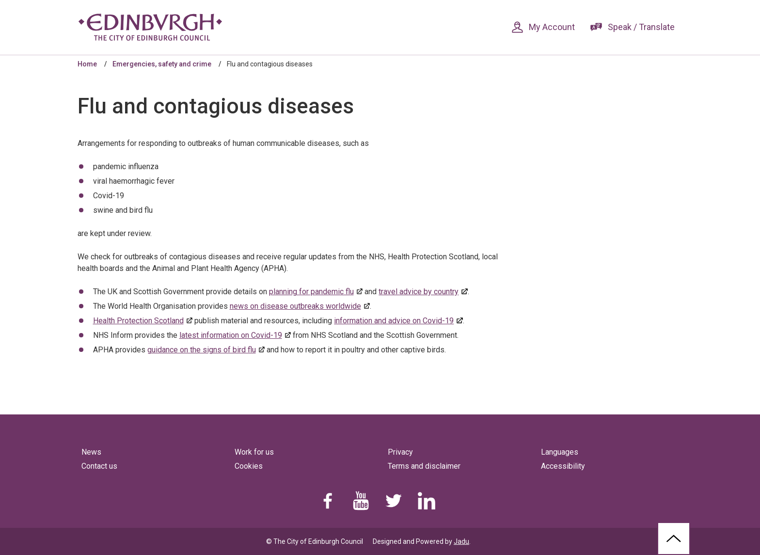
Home (87, 64)
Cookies (249, 466)
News (91, 452)
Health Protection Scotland (138, 320)
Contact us (99, 466)
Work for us (254, 452)
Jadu (461, 541)
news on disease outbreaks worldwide (295, 306)
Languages (559, 452)
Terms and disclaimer (424, 466)
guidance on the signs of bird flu (201, 349)
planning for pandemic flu (311, 291)
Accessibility (563, 466)
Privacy (400, 452)
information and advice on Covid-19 (394, 320)
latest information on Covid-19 (230, 335)
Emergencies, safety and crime (161, 64)
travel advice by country (419, 291)
